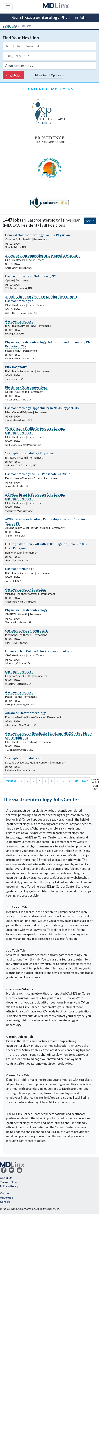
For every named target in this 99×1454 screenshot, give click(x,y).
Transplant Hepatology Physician (29, 453)
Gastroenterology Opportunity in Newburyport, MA (42, 408)
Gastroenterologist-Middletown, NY (30, 276)
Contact (5, 1193)
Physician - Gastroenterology (26, 387)
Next (85, 780)
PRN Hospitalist (16, 367)
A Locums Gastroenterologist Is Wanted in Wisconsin (42, 255)
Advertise (6, 1197)
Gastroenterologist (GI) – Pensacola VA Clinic (37, 474)
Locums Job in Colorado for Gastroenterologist (39, 651)
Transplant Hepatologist (23, 758)
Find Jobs (13, 75)
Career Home (10, 25)
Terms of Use (8, 1182)
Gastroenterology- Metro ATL (26, 630)
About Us (6, 1177)
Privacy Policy (9, 1186)
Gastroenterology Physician (25, 589)
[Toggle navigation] (8, 6)
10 (76, 780)
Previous (10, 780)
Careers (5, 1201)
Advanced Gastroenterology (25, 713)
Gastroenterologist (19, 321)
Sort (89, 220)
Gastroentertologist (19, 569)
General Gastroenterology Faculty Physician (37, 235)
